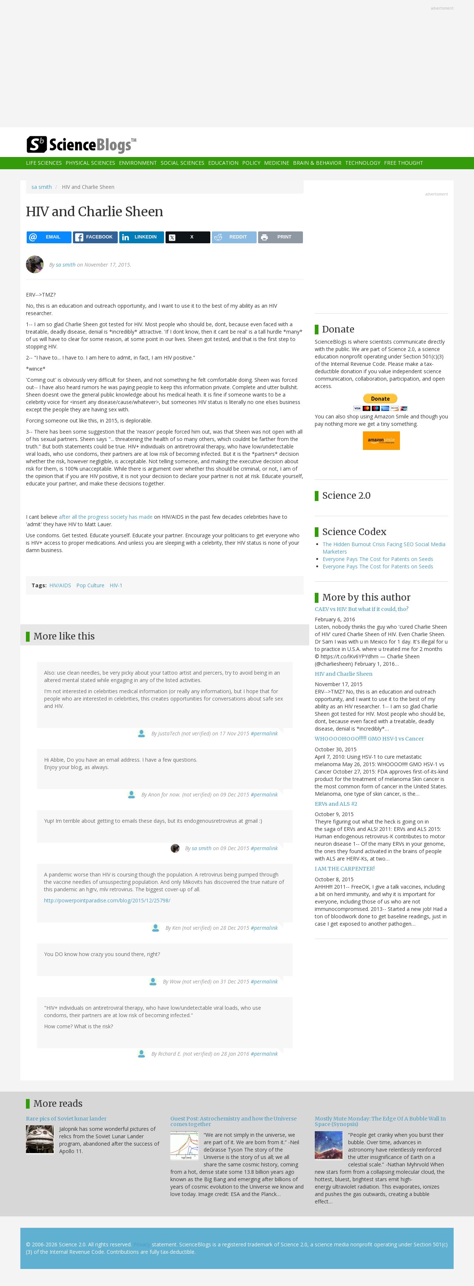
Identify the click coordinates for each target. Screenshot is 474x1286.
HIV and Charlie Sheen (344, 674)
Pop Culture (90, 585)
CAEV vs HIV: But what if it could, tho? (361, 609)
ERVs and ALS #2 (336, 804)
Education (223, 163)
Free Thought (403, 163)
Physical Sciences (90, 163)
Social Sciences (182, 163)
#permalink (264, 733)
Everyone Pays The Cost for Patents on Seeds (378, 558)
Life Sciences (44, 163)
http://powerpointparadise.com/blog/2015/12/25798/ (107, 900)
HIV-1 (116, 585)
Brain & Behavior (317, 163)
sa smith (41, 186)
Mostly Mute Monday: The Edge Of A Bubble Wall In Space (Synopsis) (380, 1121)
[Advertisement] (237, 64)
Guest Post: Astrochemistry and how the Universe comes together (233, 1121)
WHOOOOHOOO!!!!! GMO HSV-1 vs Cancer (369, 738)
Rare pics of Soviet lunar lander (66, 1118)
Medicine (276, 163)
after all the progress (84, 516)
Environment (138, 163)
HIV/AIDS (60, 585)
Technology (362, 163)
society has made (131, 516)
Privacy (141, 1244)
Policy (251, 163)
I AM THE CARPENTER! (345, 868)
